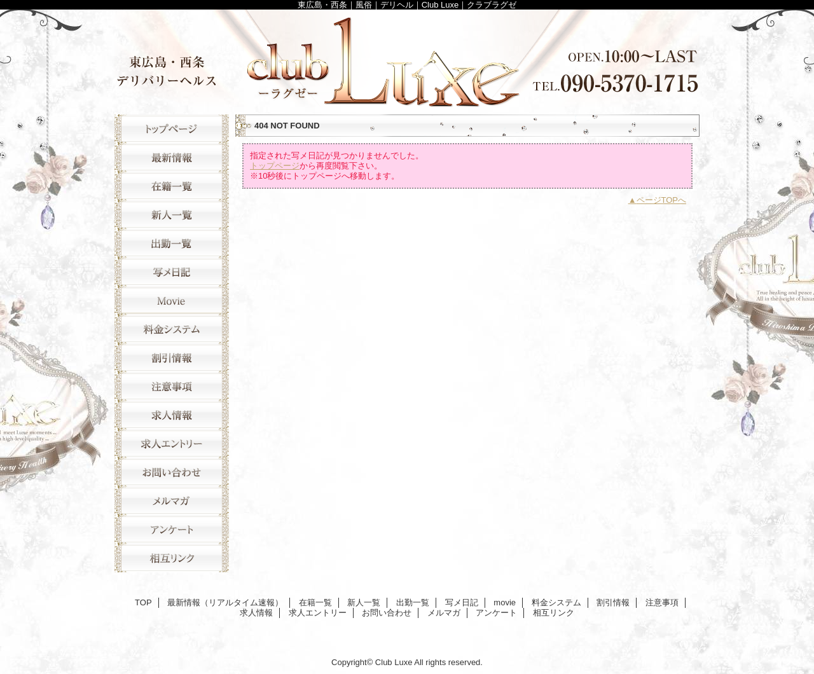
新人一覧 (171, 214)
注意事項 (171, 386)
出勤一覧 (171, 243)
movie (171, 300)
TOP (171, 128)
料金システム (171, 329)
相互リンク (171, 558)
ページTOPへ (662, 200)
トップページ (275, 165)
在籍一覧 (171, 186)
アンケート (171, 529)
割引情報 (171, 357)
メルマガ (171, 500)
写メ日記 (171, 272)
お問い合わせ (171, 472)
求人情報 (171, 415)
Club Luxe (407, 59)
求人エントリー (171, 443)
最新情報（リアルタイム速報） (171, 157)
